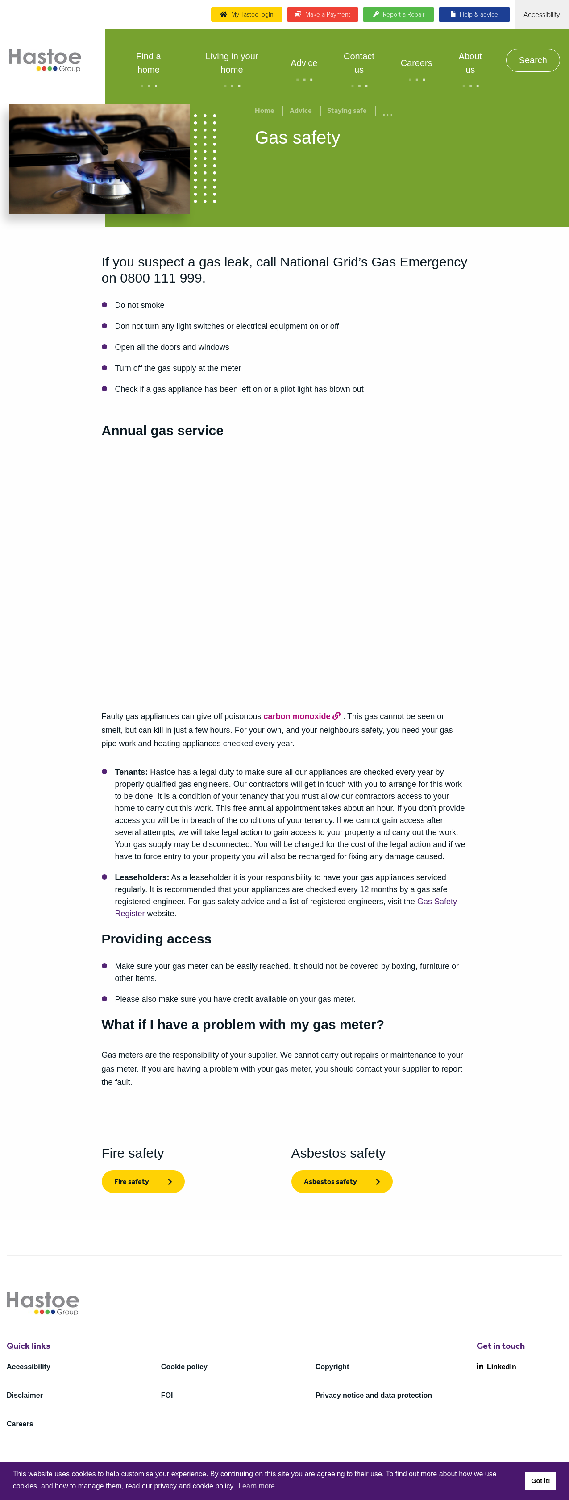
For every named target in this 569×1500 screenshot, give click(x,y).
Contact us (359, 63)
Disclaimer (25, 1395)
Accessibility (28, 1367)
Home (264, 111)
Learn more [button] (256, 1486)
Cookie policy (184, 1367)
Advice (304, 63)
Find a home (148, 63)
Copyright (332, 1367)
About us (470, 63)
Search (533, 60)
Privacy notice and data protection (374, 1395)
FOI (167, 1395)
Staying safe (347, 111)
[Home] (45, 60)
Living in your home (232, 63)
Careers (416, 63)
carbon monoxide (296, 716)
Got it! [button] (540, 1480)
